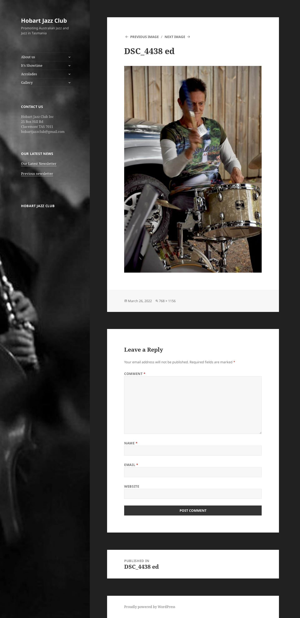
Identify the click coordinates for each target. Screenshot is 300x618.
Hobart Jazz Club (44, 20)
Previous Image (144, 37)
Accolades (29, 74)
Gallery (27, 82)
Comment (135, 373)
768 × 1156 (167, 301)
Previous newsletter (37, 173)
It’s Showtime (31, 65)
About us (28, 57)
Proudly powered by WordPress (149, 606)
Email (131, 464)
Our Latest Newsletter (38, 163)
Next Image (175, 37)
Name (131, 443)
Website (131, 486)
